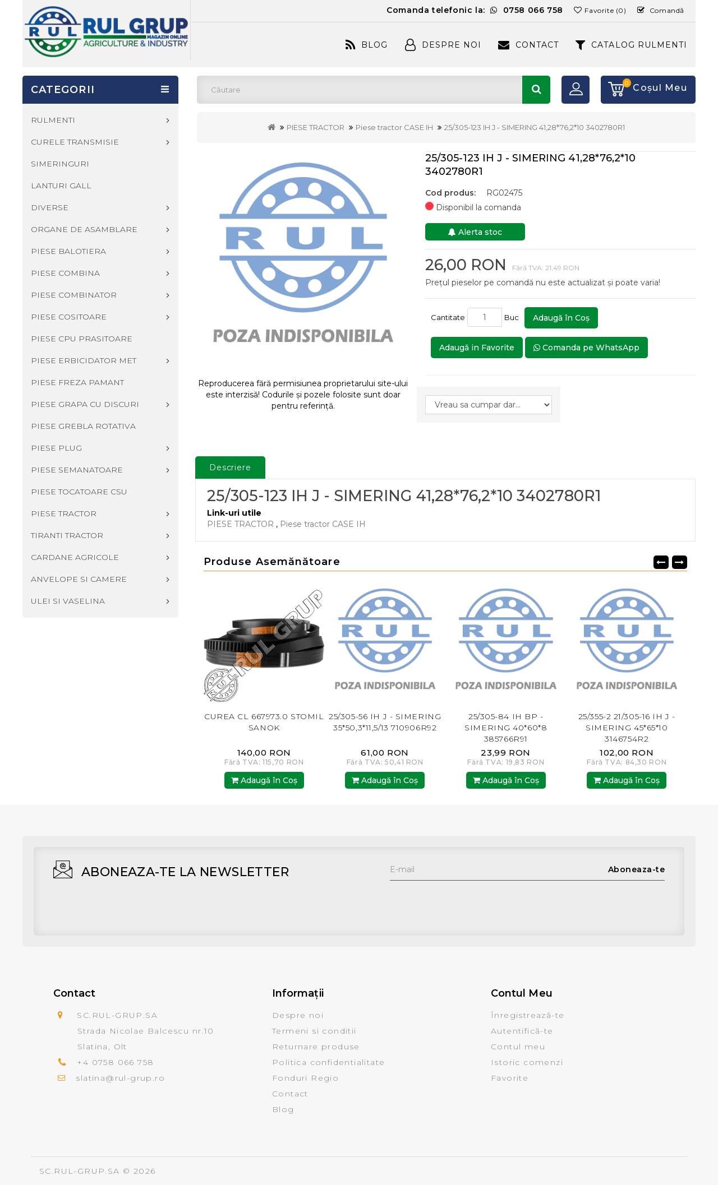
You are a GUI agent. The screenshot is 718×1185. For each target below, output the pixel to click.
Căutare (536, 90)
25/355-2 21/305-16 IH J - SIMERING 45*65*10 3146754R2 (626, 727)
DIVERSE (49, 207)
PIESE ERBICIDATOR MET (83, 360)
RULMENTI (53, 120)
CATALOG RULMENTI (631, 44)
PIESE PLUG (56, 448)
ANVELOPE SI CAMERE (79, 579)
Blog (367, 44)
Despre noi (298, 1015)
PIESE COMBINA (65, 273)
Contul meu (518, 1046)
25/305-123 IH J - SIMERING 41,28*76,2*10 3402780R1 (534, 127)
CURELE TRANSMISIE (75, 142)
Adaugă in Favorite (476, 347)
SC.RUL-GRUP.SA (79, 1171)
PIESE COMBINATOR (74, 295)
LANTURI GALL (61, 185)
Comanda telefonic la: (474, 10)
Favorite (509, 1078)
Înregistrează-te (527, 1015)
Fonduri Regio (305, 1078)
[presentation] (475, 902)
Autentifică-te (522, 1031)
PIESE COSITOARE (69, 317)
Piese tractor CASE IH (394, 127)
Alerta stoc (475, 232)
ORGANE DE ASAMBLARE (84, 229)
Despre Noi (443, 44)
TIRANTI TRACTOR (67, 535)
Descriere (230, 467)
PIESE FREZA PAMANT (77, 382)
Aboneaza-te (636, 869)
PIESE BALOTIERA (68, 251)
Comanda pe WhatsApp (586, 347)
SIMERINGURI (60, 164)
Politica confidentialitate (328, 1062)
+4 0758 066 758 (115, 1062)
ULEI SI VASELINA (68, 601)
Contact (528, 44)
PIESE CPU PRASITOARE (81, 339)
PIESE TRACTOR (315, 127)
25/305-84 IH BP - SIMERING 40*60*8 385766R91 (505, 727)
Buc (513, 317)
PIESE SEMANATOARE (77, 470)
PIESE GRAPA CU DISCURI (85, 404)
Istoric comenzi (527, 1062)
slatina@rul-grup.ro (120, 1078)
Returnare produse (316, 1046)
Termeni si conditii (314, 1031)
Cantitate (448, 317)
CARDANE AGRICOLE (75, 557)
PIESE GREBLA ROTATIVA (83, 426)
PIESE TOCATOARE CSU (79, 492)
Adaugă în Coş (561, 318)
